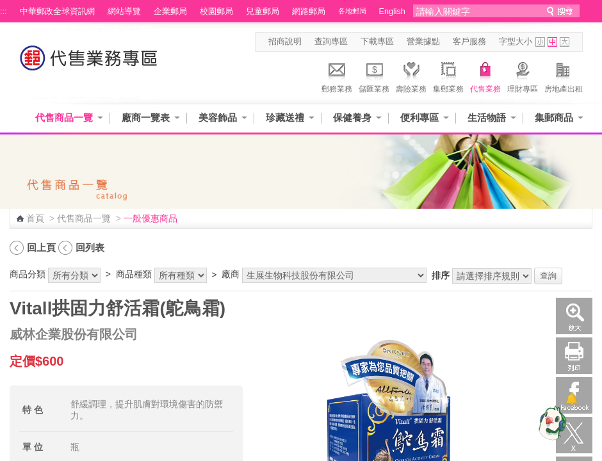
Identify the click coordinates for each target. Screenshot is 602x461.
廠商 (231, 274)
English (392, 11)
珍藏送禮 (285, 117)
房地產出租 (563, 75)
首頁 (35, 218)
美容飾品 (218, 117)
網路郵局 (308, 11)
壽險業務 (411, 75)
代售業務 (485, 75)
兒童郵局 (262, 11)
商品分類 (27, 274)
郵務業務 (336, 75)
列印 (574, 355)
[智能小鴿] (551, 422)
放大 (574, 316)
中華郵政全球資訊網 (57, 11)
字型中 (552, 42)
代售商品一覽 (64, 117)
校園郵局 (216, 11)
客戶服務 (469, 41)
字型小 (540, 42)
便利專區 (419, 117)
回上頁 (41, 247)
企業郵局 (170, 11)
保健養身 (352, 117)
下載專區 (377, 41)
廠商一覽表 (146, 117)
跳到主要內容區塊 (6, 6)
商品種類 (134, 274)
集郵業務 (448, 75)
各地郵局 (352, 11)
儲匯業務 (374, 75)
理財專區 (522, 75)
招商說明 (285, 41)
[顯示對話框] (572, 399)
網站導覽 (124, 11)
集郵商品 (554, 117)
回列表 (90, 247)
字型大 (564, 42)
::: (3, 11)
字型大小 (515, 41)
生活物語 (487, 117)
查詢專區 (331, 41)
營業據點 (423, 41)
